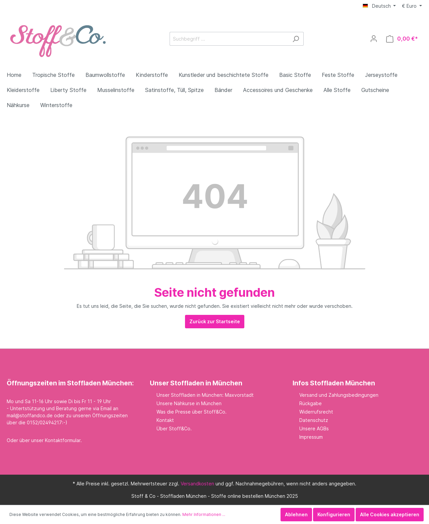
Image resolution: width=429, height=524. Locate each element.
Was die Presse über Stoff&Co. (192, 412)
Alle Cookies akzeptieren (389, 514)
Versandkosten (197, 483)
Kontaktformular (62, 440)
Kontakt (165, 420)
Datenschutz (313, 420)
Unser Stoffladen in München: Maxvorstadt (205, 395)
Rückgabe (310, 403)
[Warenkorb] (402, 39)
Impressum (311, 437)
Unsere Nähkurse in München (189, 403)
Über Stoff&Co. (174, 428)
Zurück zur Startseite (214, 321)
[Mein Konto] (374, 38)
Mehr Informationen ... (203, 514)
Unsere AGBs (314, 428)
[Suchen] (296, 39)
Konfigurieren (333, 514)
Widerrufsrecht (316, 412)
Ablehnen (296, 514)
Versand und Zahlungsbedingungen (338, 395)
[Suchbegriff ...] (229, 39)
